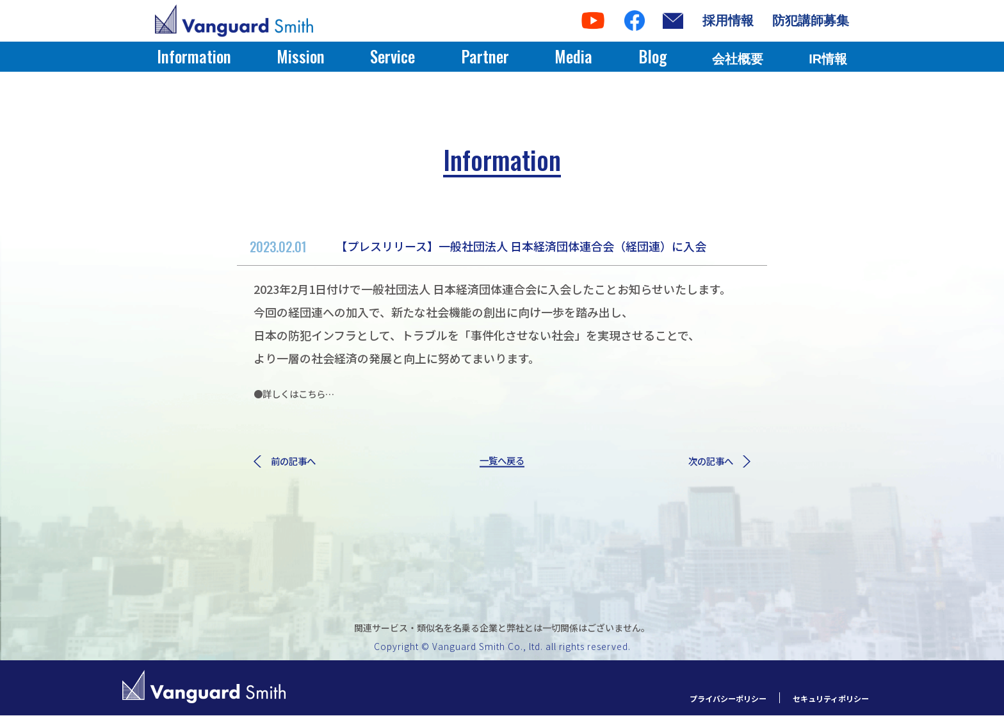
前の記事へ (291, 462)
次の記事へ (713, 462)
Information (194, 56)
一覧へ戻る (502, 462)
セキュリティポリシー (821, 698)
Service (392, 56)
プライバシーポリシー (699, 698)
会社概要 (737, 59)
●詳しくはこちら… (305, 392)
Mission (301, 56)
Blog (652, 56)
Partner (485, 56)
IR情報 (828, 59)
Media (573, 56)
